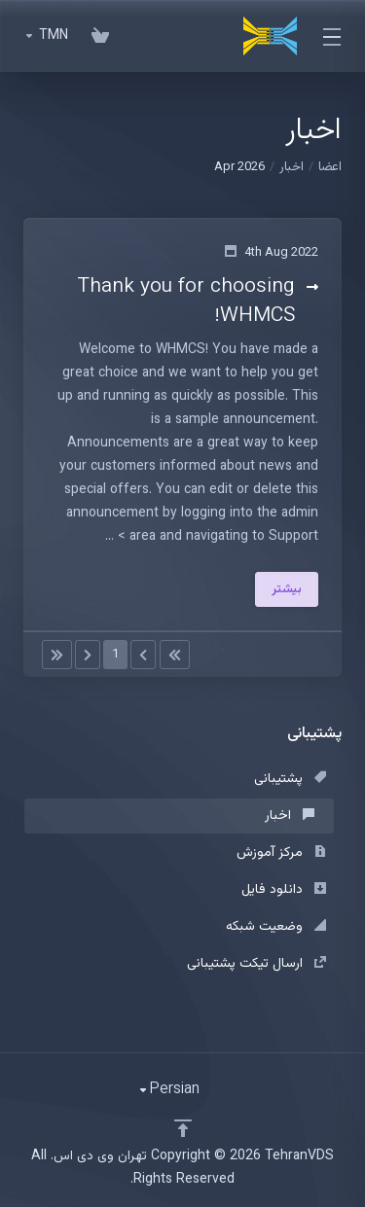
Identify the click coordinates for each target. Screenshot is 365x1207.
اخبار (291, 167)
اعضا (330, 167)
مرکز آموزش (281, 853)
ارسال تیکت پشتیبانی (256, 964)
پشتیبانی (290, 779)
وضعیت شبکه (276, 927)
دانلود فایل (283, 890)
